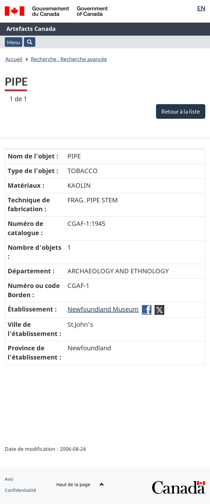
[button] (29, 42)
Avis (9, 479)
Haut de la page (80, 484)
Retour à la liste (180, 111)
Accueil (13, 59)
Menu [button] (13, 42)
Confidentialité (20, 490)
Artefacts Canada (31, 28)
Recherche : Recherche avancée (69, 59)
